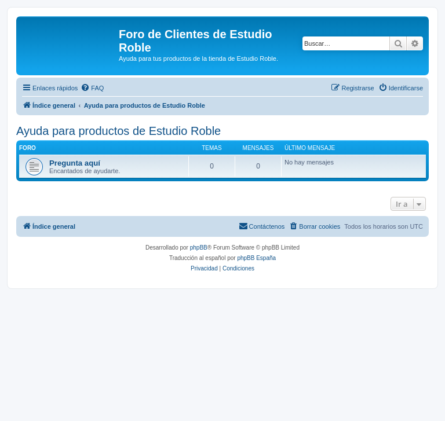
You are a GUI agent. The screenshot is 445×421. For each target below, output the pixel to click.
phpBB (198, 247)
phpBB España (256, 258)
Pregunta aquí (74, 163)
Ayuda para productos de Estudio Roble (118, 131)
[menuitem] (92, 88)
